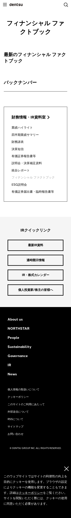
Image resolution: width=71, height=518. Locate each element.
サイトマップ (15, 426)
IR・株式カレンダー (35, 275)
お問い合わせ (15, 434)
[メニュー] (5, 4)
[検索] (66, 5)
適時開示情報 (36, 260)
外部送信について (18, 411)
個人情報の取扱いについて (23, 389)
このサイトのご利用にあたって (26, 404)
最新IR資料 (35, 245)
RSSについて (15, 419)
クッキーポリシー (18, 397)
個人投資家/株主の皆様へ (35, 290)
